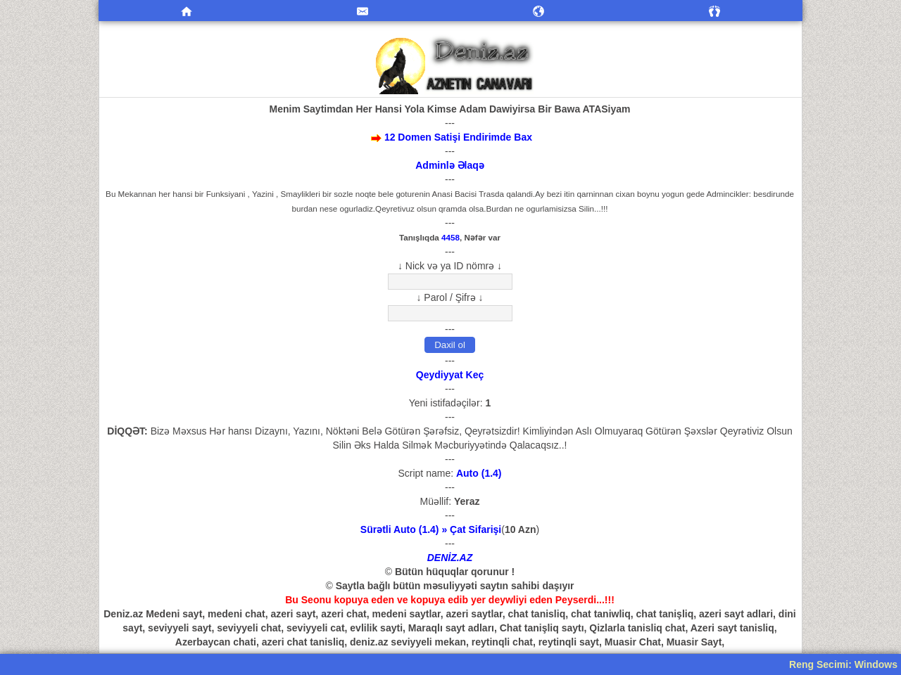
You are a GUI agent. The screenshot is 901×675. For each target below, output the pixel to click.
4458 (450, 237)
